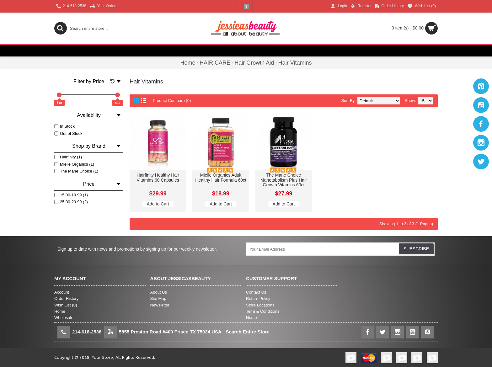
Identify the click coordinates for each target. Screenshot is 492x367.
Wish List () (65, 305)
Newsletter (159, 305)
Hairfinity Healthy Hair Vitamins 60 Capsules (158, 177)
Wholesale (63, 317)
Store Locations (260, 305)
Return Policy (258, 298)
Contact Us (256, 292)
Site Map (158, 298)
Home (59, 311)
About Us (158, 292)
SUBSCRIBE (416, 248)
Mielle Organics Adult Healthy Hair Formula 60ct (220, 177)
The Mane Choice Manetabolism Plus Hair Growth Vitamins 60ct (283, 180)
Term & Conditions (262, 311)
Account (61, 292)
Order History (66, 298)
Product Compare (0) (172, 100)
